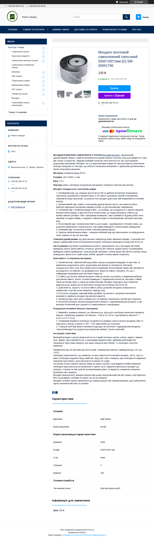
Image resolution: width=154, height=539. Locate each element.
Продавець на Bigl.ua (77, 532)
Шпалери (16, 72)
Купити (114, 88)
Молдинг (16, 98)
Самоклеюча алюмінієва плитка (23, 66)
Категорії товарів (16, 47)
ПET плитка (17, 89)
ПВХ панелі (17, 76)
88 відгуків (123, 2)
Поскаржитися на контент (72, 535)
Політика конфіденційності (95, 535)
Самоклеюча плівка (21, 81)
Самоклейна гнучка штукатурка (20, 103)
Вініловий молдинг (111, 155)
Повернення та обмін (114, 29)
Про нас (136, 29)
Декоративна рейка (20, 85)
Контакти (13, 37)
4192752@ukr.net (18, 207)
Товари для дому (20, 94)
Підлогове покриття (21, 56)
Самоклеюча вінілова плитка (25, 60)
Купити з (114, 95)
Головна (13, 29)
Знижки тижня (60, 29)
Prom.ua (90, 530)
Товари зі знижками (17, 112)
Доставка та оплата (85, 29)
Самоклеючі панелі (20, 52)
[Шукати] (126, 17)
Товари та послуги (33, 29)
